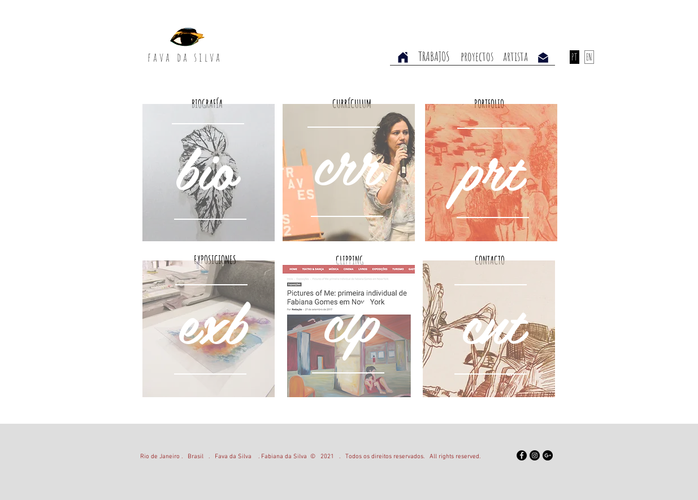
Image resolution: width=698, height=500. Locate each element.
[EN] (589, 57)
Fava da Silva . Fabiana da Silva (261, 456)
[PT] (574, 57)
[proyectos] (477, 57)
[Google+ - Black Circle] (548, 455)
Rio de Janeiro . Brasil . (177, 456)
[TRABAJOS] (434, 57)
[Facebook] (522, 455)
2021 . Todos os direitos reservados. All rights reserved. (397, 456)
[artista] (515, 57)
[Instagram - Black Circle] (535, 455)
